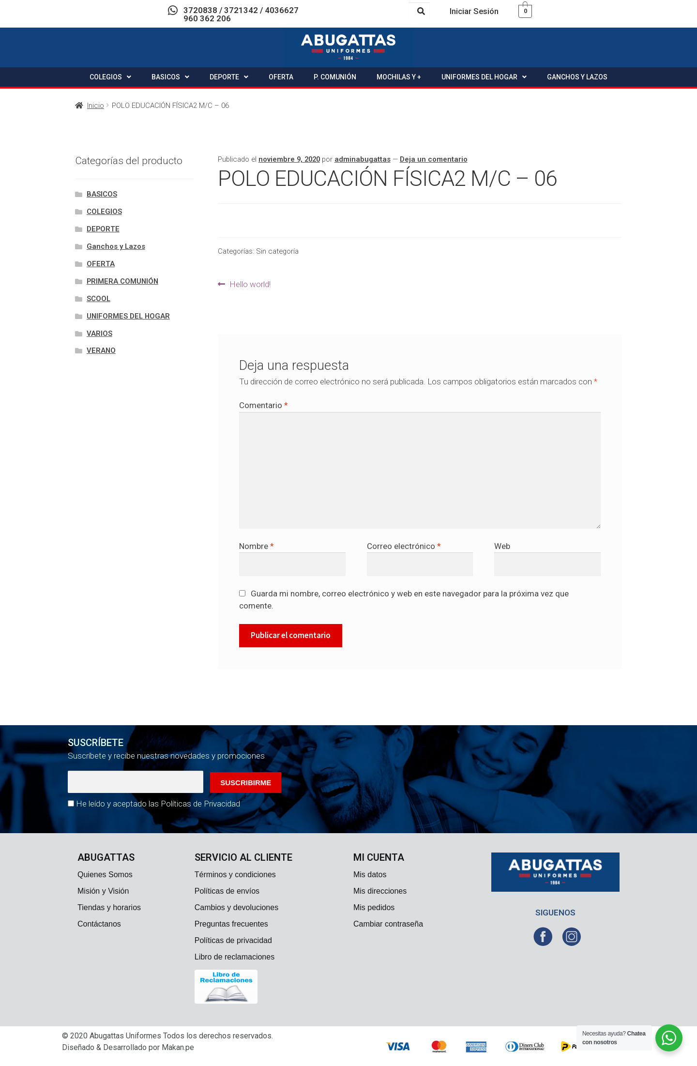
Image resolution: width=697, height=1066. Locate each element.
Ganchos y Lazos (116, 246)
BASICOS (170, 77)
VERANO (101, 350)
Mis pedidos (373, 907)
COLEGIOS (110, 77)
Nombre (256, 546)
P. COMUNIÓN (335, 77)
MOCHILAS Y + (399, 77)
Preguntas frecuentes (231, 924)
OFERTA (281, 77)
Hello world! (250, 283)
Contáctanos (99, 924)
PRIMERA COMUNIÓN (122, 281)
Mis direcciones (380, 891)
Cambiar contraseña (388, 924)
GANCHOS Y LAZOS (577, 77)
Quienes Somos (105, 874)
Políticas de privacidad (233, 940)
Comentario (263, 405)
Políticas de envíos (227, 891)
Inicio (95, 105)
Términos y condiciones (235, 874)
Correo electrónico (404, 546)
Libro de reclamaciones (234, 957)
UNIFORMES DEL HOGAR (484, 77)
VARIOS (99, 333)
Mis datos (369, 874)
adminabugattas (362, 159)
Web (502, 546)
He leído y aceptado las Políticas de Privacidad (158, 803)
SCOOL (98, 298)
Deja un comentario (434, 159)
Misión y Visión (103, 891)
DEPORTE (229, 77)
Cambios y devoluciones (236, 907)
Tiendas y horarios (109, 907)
